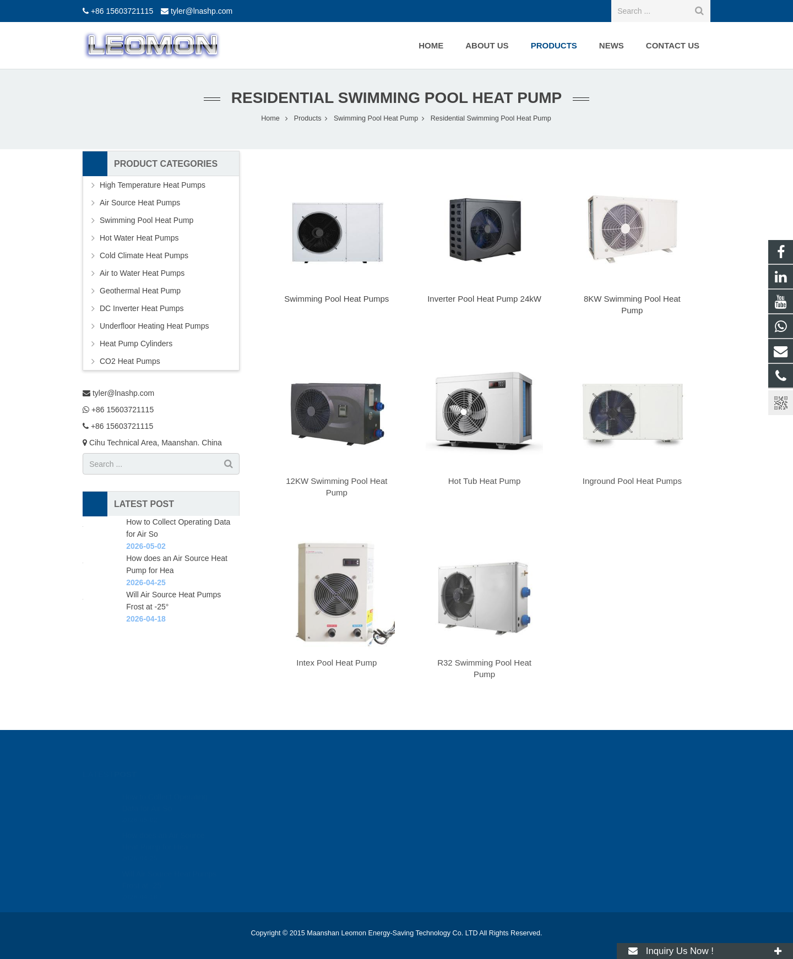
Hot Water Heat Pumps (139, 237)
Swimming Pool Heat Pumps (336, 298)
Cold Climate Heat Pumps (144, 255)
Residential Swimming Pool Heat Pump (396, 97)
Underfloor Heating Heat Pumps (154, 326)
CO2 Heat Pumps (130, 361)
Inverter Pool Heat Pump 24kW (484, 298)
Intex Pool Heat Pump (336, 662)
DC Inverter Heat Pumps (142, 308)
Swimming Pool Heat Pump (146, 220)
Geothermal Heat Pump (140, 290)
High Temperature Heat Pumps (152, 185)
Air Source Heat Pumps (140, 202)
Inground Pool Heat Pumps (632, 481)
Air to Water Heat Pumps (142, 273)
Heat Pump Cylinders (136, 343)
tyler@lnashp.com (201, 11)
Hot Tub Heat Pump (484, 481)
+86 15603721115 (122, 11)
